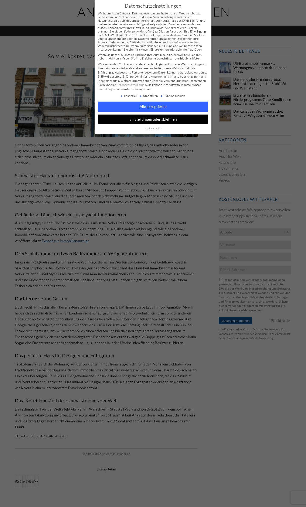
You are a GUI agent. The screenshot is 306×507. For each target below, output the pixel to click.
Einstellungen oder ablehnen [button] (153, 119)
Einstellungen (107, 89)
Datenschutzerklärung (131, 84)
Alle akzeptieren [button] (153, 106)
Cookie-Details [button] (153, 128)
